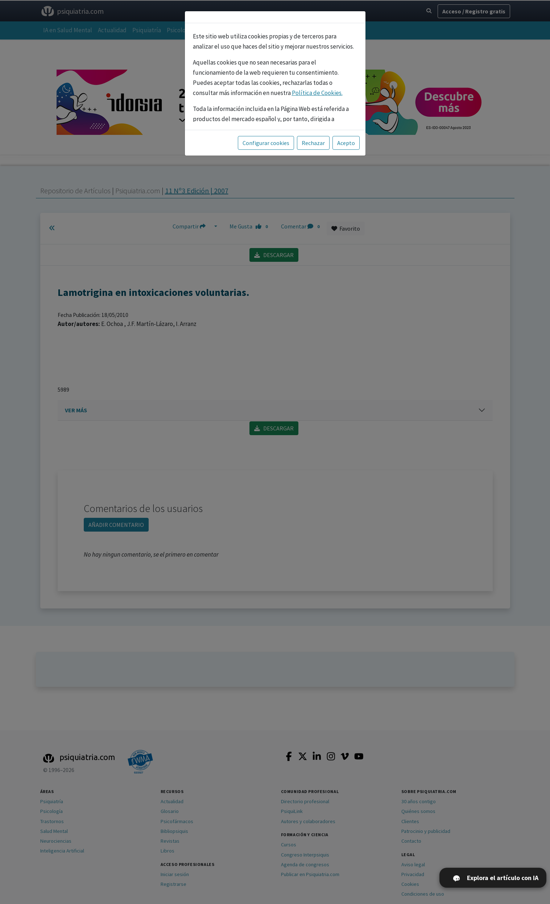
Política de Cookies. (317, 93)
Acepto (346, 142)
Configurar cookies (266, 142)
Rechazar (313, 142)
